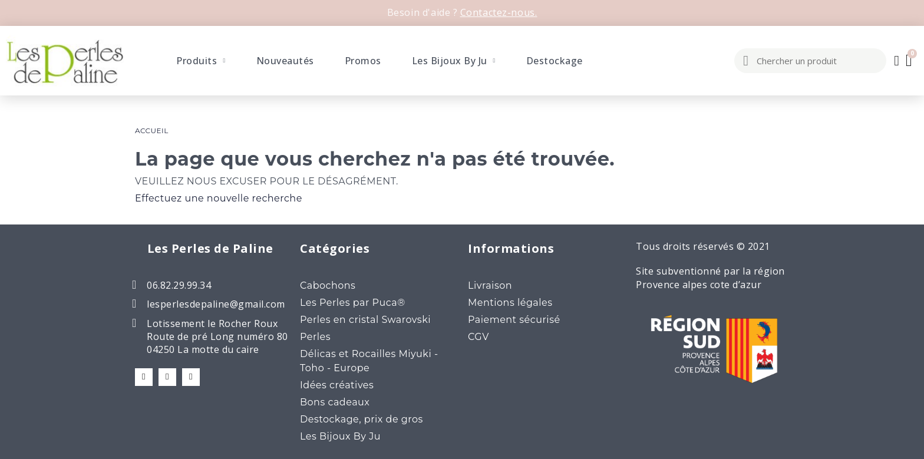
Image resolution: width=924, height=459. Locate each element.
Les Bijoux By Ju (454, 61)
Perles (315, 336)
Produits (200, 61)
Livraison (490, 285)
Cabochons (327, 285)
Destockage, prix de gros (361, 419)
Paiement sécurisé (514, 319)
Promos (363, 60)
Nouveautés (285, 60)
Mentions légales (510, 302)
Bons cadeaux (334, 402)
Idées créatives (337, 385)
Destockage (554, 60)
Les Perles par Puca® (352, 302)
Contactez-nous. (498, 12)
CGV (478, 336)
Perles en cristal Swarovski (365, 319)
